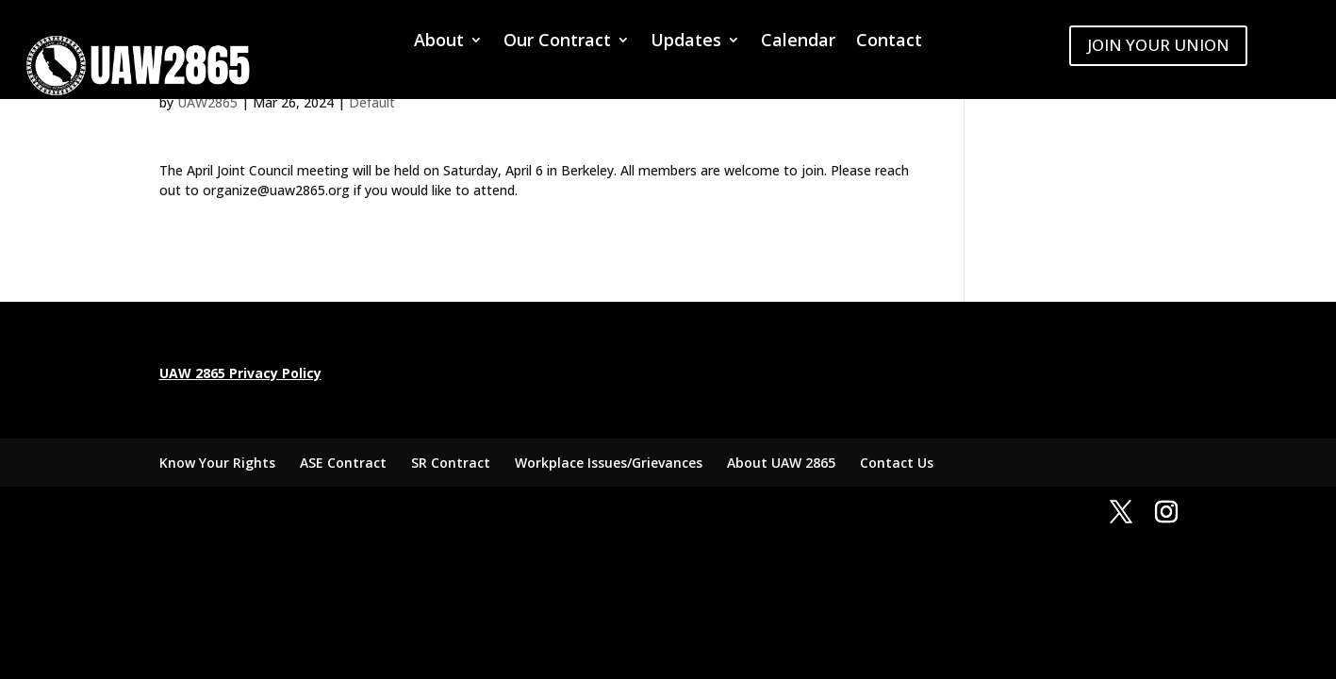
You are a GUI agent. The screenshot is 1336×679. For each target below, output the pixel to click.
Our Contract (557, 42)
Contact (889, 42)
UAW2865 (207, 102)
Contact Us (896, 463)
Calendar (798, 42)
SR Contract (450, 463)
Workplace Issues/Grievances (608, 463)
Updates (686, 42)
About (439, 42)
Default (372, 102)
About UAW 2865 (781, 463)
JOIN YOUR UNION (1158, 45)
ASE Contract (343, 463)
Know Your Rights (217, 463)
